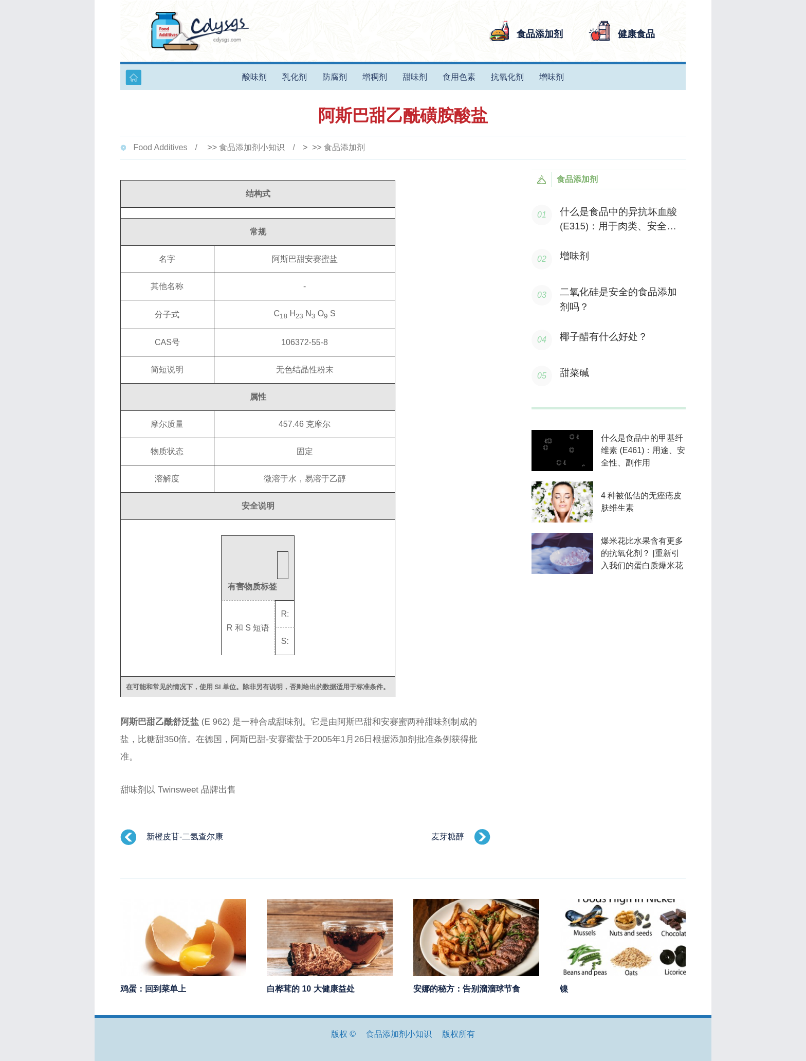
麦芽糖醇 (447, 836)
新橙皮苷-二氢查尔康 (184, 836)
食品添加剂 (344, 147)
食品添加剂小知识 (252, 147)
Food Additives (160, 147)
